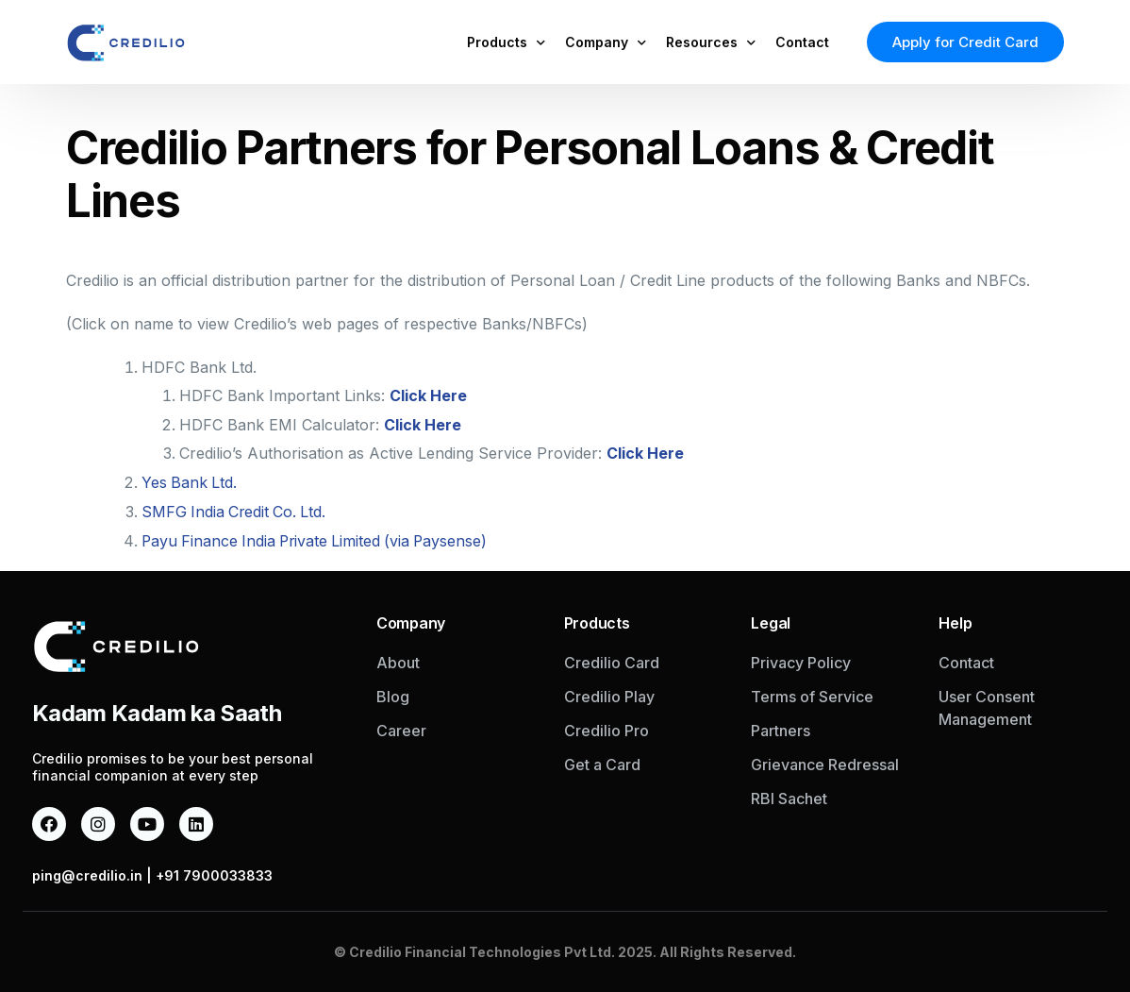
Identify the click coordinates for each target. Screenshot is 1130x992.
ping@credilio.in (87, 870)
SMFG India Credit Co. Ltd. (235, 508)
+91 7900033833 (214, 870)
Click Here (428, 395)
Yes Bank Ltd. (190, 480)
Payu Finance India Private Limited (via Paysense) (318, 537)
